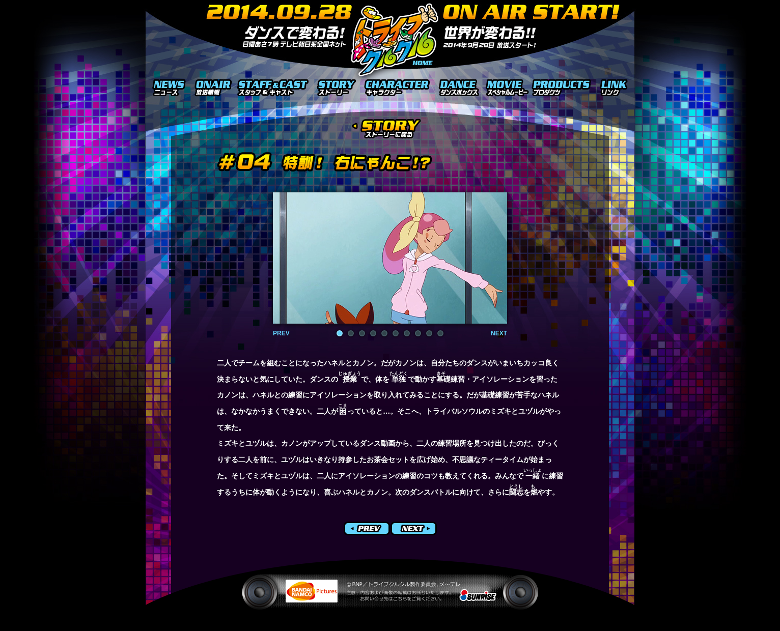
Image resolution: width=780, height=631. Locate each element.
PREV (281, 333)
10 (440, 333)
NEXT (499, 333)
